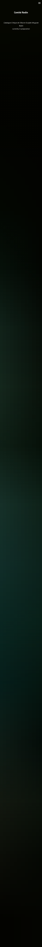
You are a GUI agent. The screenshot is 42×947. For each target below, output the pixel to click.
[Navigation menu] (39, 3)
